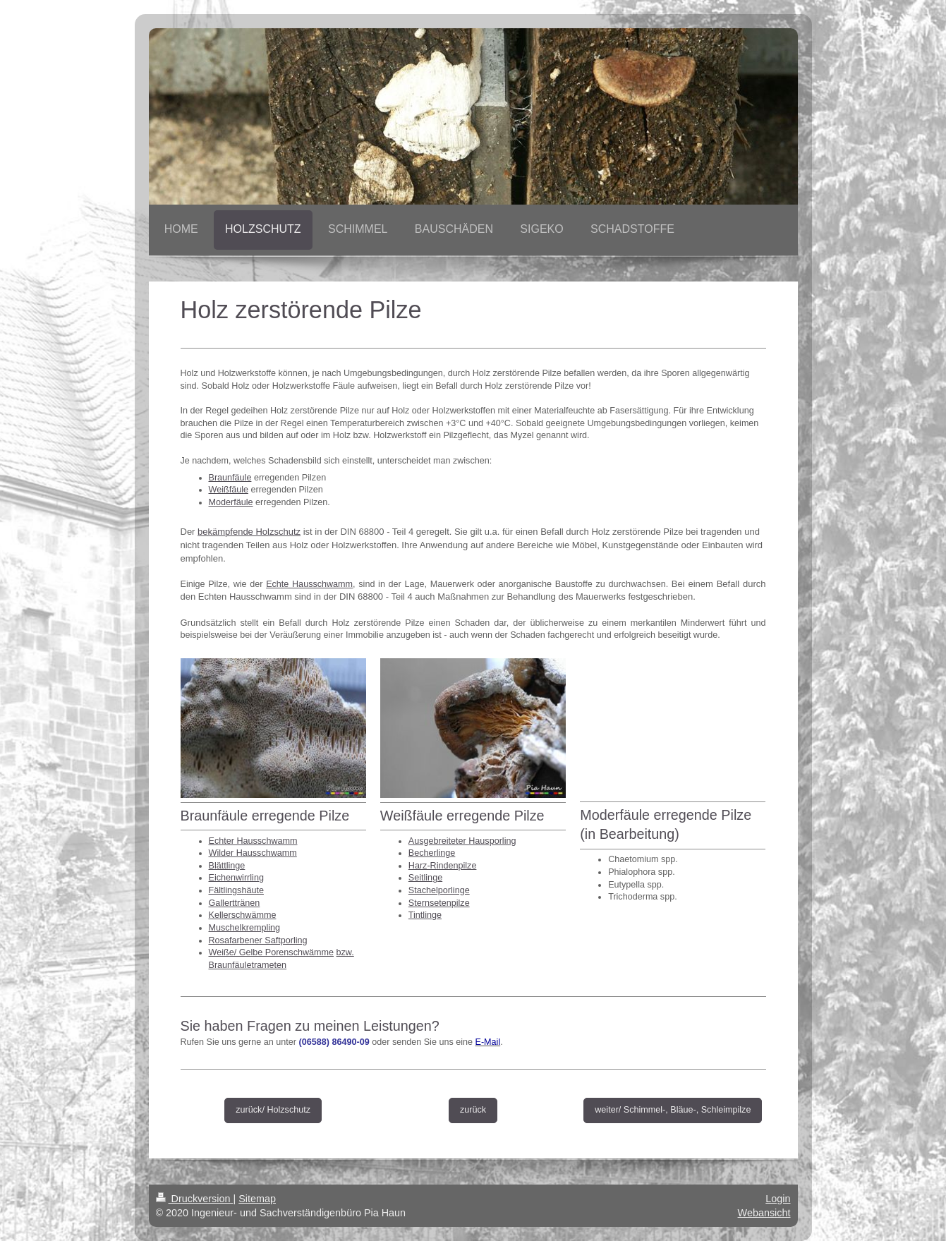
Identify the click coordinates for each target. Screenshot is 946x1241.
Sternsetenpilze (439, 903)
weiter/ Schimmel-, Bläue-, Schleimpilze (673, 1110)
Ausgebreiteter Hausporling (462, 841)
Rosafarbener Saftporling (258, 940)
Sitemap (257, 1198)
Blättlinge (227, 866)
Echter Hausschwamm (253, 841)
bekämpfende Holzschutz (249, 531)
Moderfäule (231, 502)
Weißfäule (228, 490)
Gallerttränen (234, 903)
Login (777, 1198)
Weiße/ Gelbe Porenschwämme (271, 952)
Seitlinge (425, 878)
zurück (473, 1110)
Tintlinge (425, 915)
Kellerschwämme (243, 915)
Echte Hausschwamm (309, 584)
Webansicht (764, 1212)
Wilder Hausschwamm (253, 853)
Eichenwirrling (236, 878)
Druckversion (195, 1198)
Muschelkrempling (245, 928)
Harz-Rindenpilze (442, 866)
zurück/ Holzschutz (273, 1110)
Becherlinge (432, 853)
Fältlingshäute (236, 890)
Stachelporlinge (439, 890)
